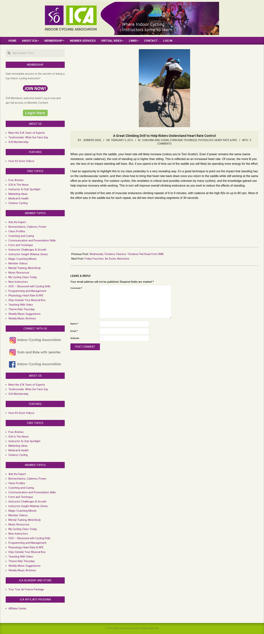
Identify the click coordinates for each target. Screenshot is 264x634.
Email (74, 331)
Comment (76, 288)
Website (74, 338)
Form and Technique (183, 140)
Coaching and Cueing (155, 140)
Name (74, 323)
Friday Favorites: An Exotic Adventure (107, 258)
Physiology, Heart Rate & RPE (217, 140)
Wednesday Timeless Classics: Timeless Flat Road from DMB (126, 254)
